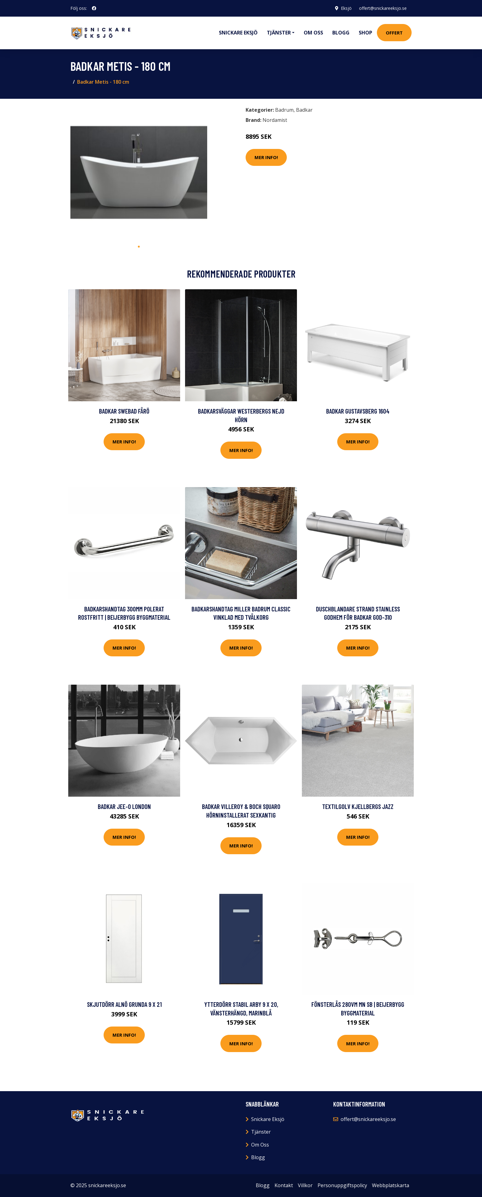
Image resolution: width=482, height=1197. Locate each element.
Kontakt (284, 1185)
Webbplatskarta (390, 1185)
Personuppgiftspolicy (342, 1185)
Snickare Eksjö (238, 32)
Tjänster (261, 1131)
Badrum (284, 109)
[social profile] (94, 8)
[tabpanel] (138, 172)
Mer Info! (266, 157)
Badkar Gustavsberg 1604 (357, 411)
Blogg (341, 32)
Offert (394, 33)
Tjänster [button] (279, 32)
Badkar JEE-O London (124, 806)
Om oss (313, 32)
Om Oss (260, 1144)
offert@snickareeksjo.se (383, 8)
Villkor (305, 1185)
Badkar (304, 109)
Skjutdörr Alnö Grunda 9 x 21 (124, 1004)
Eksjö (346, 8)
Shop (365, 32)
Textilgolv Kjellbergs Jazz (357, 806)
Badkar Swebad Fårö (124, 411)
